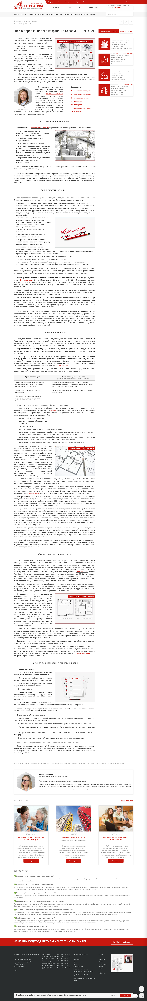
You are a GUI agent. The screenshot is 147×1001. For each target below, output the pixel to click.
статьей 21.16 (82, 572)
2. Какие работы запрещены (81, 94)
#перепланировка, (101, 763)
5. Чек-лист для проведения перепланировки (81, 109)
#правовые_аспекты (117, 61)
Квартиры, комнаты (124, 38)
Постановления (26, 280)
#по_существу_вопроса (118, 59)
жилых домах (34, 493)
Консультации (69, 2)
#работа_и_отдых (116, 73)
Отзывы (60, 2)
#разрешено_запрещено (118, 90)
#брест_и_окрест (124, 55)
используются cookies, (58, 995)
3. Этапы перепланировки (80, 98)
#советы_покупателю (117, 40)
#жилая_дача (128, 71)
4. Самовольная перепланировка (76, 103)
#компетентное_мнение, (62, 763)
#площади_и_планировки (118, 44)
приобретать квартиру (84, 653)
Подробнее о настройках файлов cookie (84, 979)
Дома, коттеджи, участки (122, 53)
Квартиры (53, 8)
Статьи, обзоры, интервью (108, 31)
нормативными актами (40, 127)
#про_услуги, (91, 763)
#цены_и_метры (127, 48)
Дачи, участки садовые (123, 69)
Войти (15, 970)
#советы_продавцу (116, 48)
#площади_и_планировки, (46, 763)
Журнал (78, 2)
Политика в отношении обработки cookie (81, 975)
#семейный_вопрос (116, 57)
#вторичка (114, 42)
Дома (66, 8)
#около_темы (115, 55)
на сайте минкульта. (63, 365)
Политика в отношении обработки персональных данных (84, 970)
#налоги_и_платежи (117, 92)
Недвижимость (125, 84)
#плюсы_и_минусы (123, 42)
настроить (82, 995)
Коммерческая (91, 8)
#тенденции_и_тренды (117, 46)
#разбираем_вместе (117, 75)
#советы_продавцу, (31, 763)
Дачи (77, 8)
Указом (53, 410)
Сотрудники (51, 2)
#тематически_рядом (117, 71)
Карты (85, 2)
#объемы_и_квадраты (117, 63)
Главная (101, 954)
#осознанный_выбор (117, 77)
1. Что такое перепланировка (81, 91)
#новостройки (128, 40)
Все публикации (127, 801)
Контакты (92, 2)
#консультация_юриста (118, 88)
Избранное (129, 2)
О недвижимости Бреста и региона (25, 21)
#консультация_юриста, (78, 763)
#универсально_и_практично (119, 86)
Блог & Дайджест (126, 31)
